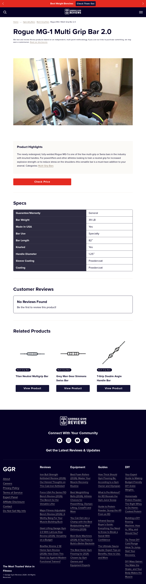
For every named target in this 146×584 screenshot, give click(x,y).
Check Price (42, 182)
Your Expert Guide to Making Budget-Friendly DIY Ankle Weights (133, 482)
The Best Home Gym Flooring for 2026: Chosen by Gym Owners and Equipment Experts (81, 557)
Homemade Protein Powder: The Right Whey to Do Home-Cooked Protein (133, 503)
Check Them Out (85, 3)
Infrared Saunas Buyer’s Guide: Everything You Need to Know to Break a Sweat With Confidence (109, 530)
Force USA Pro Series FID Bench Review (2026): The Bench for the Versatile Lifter (53, 498)
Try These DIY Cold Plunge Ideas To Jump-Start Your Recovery (133, 547)
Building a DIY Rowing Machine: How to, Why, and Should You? (132, 525)
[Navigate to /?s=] (4, 12)
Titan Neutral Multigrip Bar (32, 376)
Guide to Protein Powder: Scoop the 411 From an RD (109, 510)
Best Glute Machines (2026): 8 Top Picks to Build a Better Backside (82, 539)
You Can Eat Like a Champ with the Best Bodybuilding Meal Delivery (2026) (81, 523)
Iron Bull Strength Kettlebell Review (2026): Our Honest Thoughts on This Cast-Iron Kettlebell (53, 480)
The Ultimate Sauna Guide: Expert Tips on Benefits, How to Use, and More (109, 551)
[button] (3, 3)
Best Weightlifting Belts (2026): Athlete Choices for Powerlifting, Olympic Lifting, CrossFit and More (81, 502)
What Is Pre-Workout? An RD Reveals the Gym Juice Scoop (109, 496)
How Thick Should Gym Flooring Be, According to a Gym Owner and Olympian (109, 480)
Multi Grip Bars (43, 22)
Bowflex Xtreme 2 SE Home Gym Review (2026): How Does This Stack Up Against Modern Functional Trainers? (53, 553)
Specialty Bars (29, 22)
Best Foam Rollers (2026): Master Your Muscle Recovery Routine (80, 480)
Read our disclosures (39, 42)
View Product (32, 388)
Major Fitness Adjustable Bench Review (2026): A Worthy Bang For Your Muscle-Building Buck (53, 516)
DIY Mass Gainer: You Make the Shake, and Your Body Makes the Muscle (134, 569)
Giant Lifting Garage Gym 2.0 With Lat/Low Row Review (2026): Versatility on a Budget (53, 534)
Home (15, 22)
